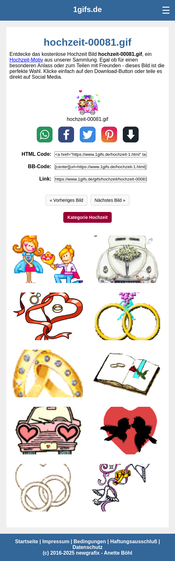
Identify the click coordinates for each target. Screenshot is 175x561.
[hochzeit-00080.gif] (87, 113)
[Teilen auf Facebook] (66, 135)
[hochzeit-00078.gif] (127, 373)
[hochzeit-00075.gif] (48, 488)
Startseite (26, 541)
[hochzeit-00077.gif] (48, 430)
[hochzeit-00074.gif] (127, 488)
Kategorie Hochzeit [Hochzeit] (87, 217)
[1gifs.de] (87, 9)
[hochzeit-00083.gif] (127, 259)
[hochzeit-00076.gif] (127, 430)
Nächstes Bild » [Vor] (110, 200)
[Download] (131, 135)
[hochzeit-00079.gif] (48, 373)
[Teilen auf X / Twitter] (87, 135)
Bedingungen (90, 541)
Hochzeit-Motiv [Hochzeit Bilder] (26, 60)
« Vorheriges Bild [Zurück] (66, 200)
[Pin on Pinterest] (109, 135)
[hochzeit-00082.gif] (48, 316)
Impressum (55, 541)
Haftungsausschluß (133, 541)
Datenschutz (87, 547)
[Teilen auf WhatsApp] (44, 135)
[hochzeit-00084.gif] (48, 259)
